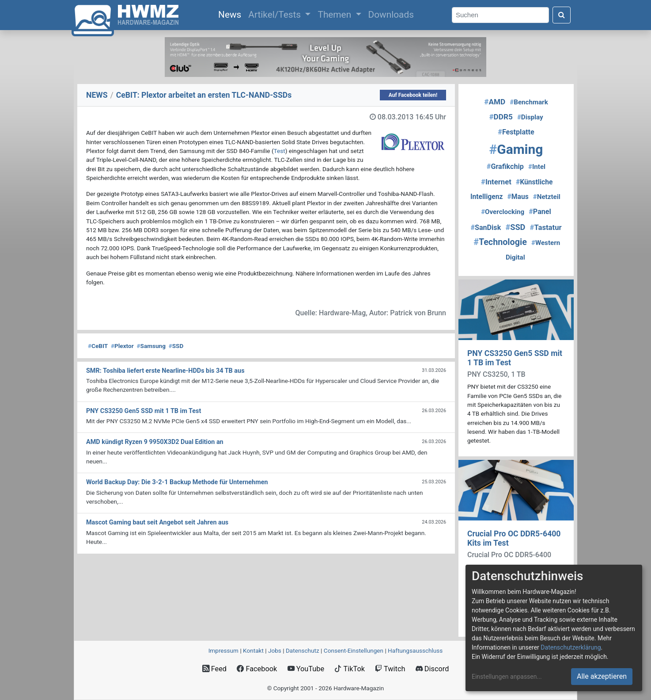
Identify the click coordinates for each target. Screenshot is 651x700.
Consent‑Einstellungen (353, 650)
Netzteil (546, 197)
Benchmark (529, 102)
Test (279, 150)
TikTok (349, 669)
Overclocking (502, 212)
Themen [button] (335, 14)
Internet (496, 182)
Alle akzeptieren (602, 676)
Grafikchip (505, 166)
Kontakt (253, 650)
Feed (214, 669)
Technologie (500, 242)
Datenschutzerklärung (571, 647)
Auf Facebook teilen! (413, 95)
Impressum (223, 650)
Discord (432, 669)
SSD (176, 345)
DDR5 (500, 116)
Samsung (150, 345)
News (231, 14)
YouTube (306, 669)
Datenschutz (302, 650)
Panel (540, 211)
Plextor (122, 345)
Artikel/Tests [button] (275, 14)
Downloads (391, 14)
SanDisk (485, 227)
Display (530, 117)
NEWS (97, 95)
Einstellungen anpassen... (507, 676)
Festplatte (516, 132)
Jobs (274, 650)
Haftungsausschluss (415, 650)
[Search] (500, 15)
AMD (494, 101)
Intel (536, 167)
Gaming (516, 149)
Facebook (257, 669)
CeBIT (98, 345)
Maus (518, 196)
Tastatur (546, 227)
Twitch (390, 669)
